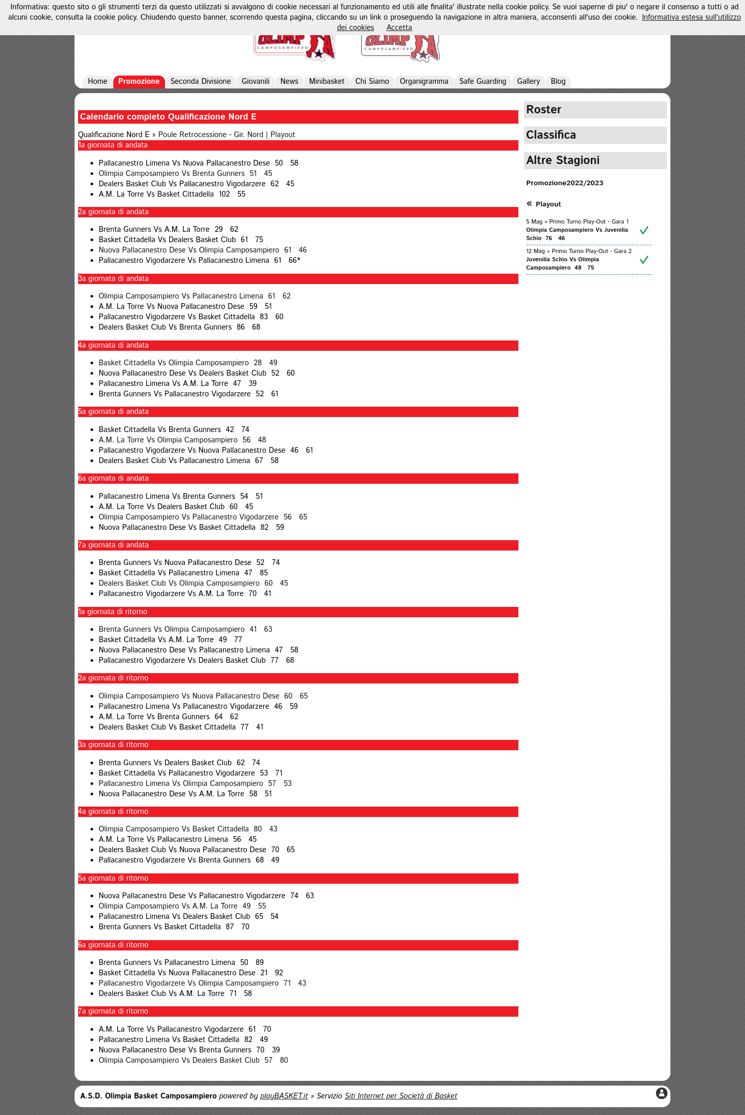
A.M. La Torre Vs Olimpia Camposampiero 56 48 (182, 440)
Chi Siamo (372, 82)
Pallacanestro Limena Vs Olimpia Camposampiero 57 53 (195, 784)
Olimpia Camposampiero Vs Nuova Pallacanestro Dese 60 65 (203, 696)
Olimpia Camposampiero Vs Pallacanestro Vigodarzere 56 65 (203, 517)
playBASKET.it (284, 1096)
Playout (283, 135)
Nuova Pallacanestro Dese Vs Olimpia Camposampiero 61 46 (203, 250)
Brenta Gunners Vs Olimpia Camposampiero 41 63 (185, 630)
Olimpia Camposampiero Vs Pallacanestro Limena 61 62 (195, 296)
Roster (543, 110)
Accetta (399, 28)
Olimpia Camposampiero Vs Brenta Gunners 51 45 (185, 174)
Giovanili (256, 82)
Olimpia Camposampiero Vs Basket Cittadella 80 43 (188, 829)
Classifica (551, 135)
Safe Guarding (482, 82)
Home (98, 82)
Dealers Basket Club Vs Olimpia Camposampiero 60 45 (193, 583)
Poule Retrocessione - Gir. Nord (210, 135)
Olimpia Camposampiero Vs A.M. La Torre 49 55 (182, 906)
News (289, 82)
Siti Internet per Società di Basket (401, 1096)
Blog (558, 82)
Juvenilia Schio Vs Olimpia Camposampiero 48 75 (562, 264)
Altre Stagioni (563, 161)
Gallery (528, 82)
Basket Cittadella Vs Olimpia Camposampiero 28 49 (188, 363)
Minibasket (327, 82)
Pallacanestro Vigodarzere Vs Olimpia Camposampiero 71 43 (202, 983)
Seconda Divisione (201, 82)
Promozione (139, 82)
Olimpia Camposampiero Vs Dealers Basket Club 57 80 (193, 1060)
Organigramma (424, 82)
